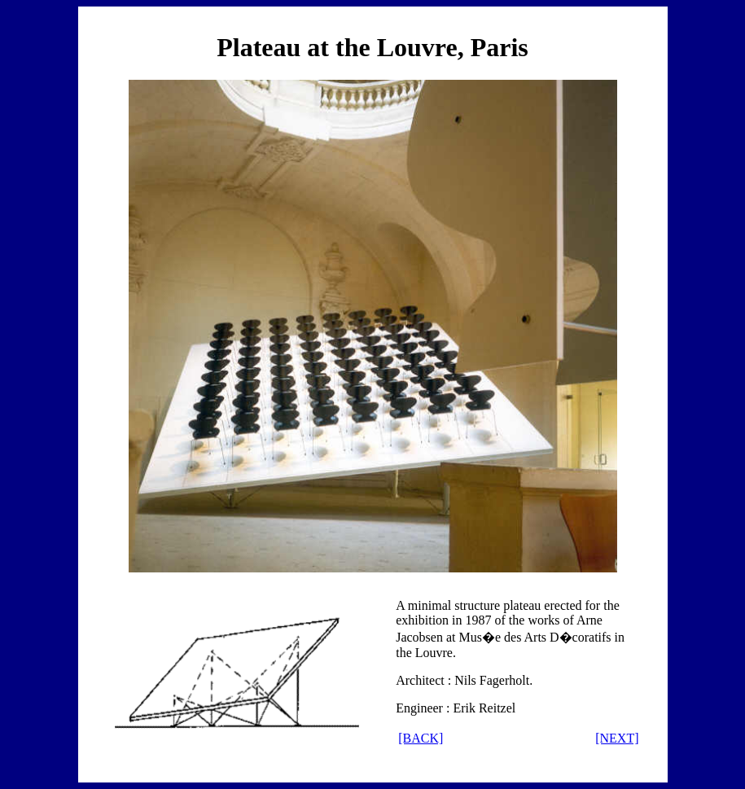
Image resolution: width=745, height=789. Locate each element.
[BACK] (420, 738)
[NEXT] (616, 738)
